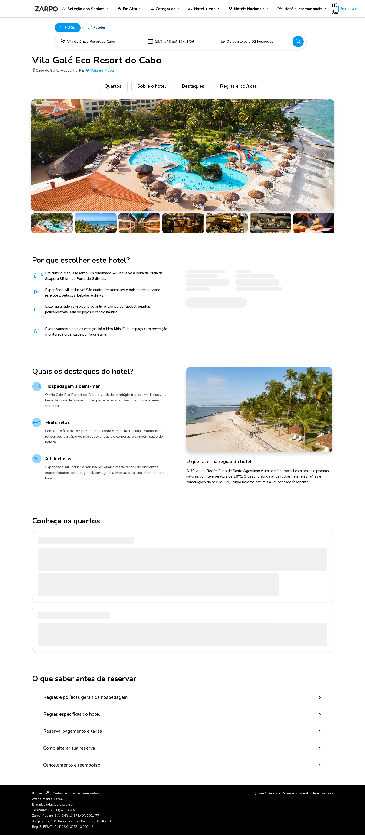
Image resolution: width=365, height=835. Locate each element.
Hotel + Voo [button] (202, 8)
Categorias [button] (163, 8)
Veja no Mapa (100, 70)
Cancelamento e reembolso (71, 765)
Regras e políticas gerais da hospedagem (85, 697)
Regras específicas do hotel (71, 714)
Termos (326, 793)
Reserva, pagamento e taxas (72, 731)
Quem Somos (265, 793)
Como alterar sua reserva (69, 748)
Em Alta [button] (127, 8)
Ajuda (311, 793)
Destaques (193, 86)
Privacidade (291, 793)
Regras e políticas (238, 86)
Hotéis (67, 27)
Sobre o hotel (151, 86)
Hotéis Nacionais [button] (247, 8)
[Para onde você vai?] (102, 41)
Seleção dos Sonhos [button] (83, 8)
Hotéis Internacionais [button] (300, 8)
